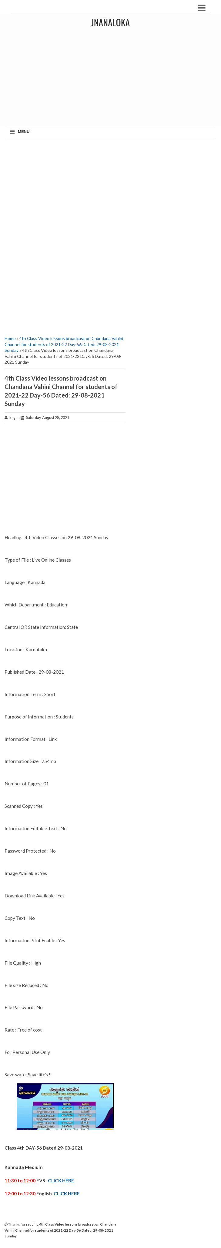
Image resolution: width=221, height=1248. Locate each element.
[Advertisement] (65, 188)
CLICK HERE (61, 1180)
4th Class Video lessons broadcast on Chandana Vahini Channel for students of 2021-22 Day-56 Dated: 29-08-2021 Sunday (64, 344)
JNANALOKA (110, 22)
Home (10, 338)
